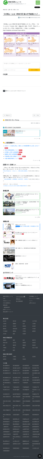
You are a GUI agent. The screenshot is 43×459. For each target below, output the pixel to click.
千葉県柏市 (25, 382)
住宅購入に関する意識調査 (13, 152)
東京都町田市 (16, 380)
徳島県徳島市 (6, 443)
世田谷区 (15, 328)
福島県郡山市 (16, 419)
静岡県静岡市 (35, 426)
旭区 (14, 340)
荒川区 (14, 321)
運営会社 (18, 299)
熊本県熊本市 (6, 448)
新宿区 (24, 326)
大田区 (4, 323)
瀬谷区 (14, 345)
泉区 (24, 340)
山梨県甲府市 (26, 429)
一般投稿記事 (6, 307)
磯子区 (34, 340)
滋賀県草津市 (6, 436)
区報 (14, 9)
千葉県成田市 (16, 387)
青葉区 (4, 340)
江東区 (34, 323)
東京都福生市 (6, 380)
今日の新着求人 (7, 303)
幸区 (24, 356)
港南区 (24, 342)
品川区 (4, 326)
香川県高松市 (35, 441)
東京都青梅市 (26, 365)
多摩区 (4, 359)
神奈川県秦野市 (26, 405)
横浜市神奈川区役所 (23, 17)
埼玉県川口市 (6, 389)
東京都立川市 (16, 370)
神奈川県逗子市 (7, 405)
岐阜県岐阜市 (35, 424)
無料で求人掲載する (35, 123)
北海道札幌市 (16, 414)
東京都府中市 (35, 377)
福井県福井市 (6, 421)
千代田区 (5, 331)
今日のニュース (7, 300)
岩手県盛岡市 (26, 414)
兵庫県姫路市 (6, 431)
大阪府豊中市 (26, 434)
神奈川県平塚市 (36, 405)
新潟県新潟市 (26, 421)
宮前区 (24, 359)
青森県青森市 (6, 419)
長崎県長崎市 (26, 448)
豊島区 (14, 331)
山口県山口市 (16, 441)
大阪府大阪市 (35, 431)
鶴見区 (34, 345)
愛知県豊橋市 (16, 424)
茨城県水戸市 (35, 394)
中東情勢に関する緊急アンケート (15, 156)
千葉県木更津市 (36, 382)
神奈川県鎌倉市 (16, 401)
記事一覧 (10, 9)
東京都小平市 (35, 368)
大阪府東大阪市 (36, 434)
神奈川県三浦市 (16, 410)
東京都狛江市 (6, 370)
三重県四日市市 (16, 426)
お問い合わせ (32, 303)
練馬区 (34, 331)
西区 (24, 347)
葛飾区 (14, 323)
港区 (14, 333)
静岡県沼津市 (6, 429)
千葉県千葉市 (6, 387)
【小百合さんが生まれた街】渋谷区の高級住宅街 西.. (15, 185)
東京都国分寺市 (26, 368)
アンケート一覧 (36, 160)
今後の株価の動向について (13, 158)
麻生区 (4, 356)
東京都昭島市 (6, 365)
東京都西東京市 (7, 373)
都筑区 (24, 345)
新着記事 (5, 305)
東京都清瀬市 (35, 365)
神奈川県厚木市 (7, 396)
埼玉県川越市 (16, 389)
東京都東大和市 (16, 377)
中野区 (24, 331)
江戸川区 (34, 321)
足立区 (4, 321)
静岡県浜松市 (16, 429)
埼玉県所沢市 (6, 394)
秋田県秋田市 (35, 414)
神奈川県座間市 (36, 401)
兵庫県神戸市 (35, 429)
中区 (14, 347)
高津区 (34, 356)
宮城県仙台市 (26, 419)
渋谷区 (14, 326)
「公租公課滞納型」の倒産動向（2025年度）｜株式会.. (15, 179)
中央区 (34, 328)
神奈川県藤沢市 (7, 410)
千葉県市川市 (16, 382)
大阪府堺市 (15, 434)
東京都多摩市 (26, 370)
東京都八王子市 (16, 373)
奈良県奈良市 (26, 431)
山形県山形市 (35, 419)
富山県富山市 (35, 421)
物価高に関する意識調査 (13, 154)
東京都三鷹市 (26, 380)
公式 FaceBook (20, 296)
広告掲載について (33, 296)
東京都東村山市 (7, 377)
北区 (24, 323)
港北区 (34, 342)
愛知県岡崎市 (6, 424)
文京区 (4, 333)
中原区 (14, 359)
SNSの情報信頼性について (13, 150)
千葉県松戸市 (35, 387)
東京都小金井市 (16, 368)
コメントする (34, 69)
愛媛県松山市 (26, 441)
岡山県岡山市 (6, 441)
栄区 (4, 345)
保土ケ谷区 (35, 347)
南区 (14, 350)
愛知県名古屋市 (26, 424)
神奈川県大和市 (36, 410)
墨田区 (4, 328)
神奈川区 (5, 9)
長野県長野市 (26, 426)
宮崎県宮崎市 (16, 448)
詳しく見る (36, 115)
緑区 (4, 350)
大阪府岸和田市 (7, 434)
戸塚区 (4, 347)
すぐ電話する (7, 115)
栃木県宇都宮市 (16, 394)
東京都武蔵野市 (36, 380)
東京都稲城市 (16, 365)
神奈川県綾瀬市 (16, 396)
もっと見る (37, 217)
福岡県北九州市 (16, 443)
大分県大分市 (35, 448)
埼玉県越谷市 (26, 389)
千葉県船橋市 (26, 387)
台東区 (24, 328)
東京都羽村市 (26, 373)
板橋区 (24, 321)
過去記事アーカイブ (8, 311)
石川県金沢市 (16, 421)
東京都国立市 (6, 368)
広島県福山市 (35, 436)
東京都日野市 (26, 377)
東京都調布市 (35, 370)
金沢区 (14, 342)
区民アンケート (7, 309)
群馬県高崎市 (26, 394)
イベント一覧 (37, 138)
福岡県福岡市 (26, 443)
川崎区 (14, 356)
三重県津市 (5, 426)
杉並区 (34, 326)
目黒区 (24, 333)
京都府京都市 (16, 431)
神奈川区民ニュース (14, 2)
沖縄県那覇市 (6, 450)
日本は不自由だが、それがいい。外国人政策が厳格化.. (15, 171)
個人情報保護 (19, 301)
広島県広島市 (26, 436)
